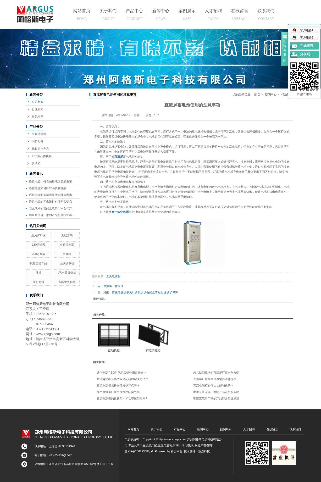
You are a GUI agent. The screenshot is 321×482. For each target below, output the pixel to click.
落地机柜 (114, 350)
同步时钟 (37, 141)
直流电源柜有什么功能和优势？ (213, 385)
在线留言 (240, 14)
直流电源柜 (113, 276)
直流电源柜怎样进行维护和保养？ (118, 385)
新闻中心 (161, 14)
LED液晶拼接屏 (42, 156)
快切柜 (36, 163)
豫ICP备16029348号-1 (139, 451)
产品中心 (134, 14)
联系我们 (266, 14)
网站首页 (82, 14)
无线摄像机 (67, 263)
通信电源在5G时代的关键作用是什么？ (121, 372)
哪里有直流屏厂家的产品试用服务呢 (216, 392)
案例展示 (187, 14)
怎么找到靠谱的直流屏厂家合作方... (51, 208)
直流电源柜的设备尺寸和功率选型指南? (122, 398)
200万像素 (38, 254)
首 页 (257, 94)
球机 (38, 272)
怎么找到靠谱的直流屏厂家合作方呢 (216, 372)
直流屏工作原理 (113, 286)
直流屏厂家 (38, 235)
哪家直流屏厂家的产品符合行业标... (51, 215)
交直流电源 (39, 134)
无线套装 (67, 235)
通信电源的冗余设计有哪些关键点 (50, 201)
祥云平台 (176, 451)
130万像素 (38, 244)
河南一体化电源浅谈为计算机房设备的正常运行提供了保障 (140, 292)
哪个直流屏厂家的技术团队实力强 (118, 392)
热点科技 (204, 451)
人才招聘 (213, 14)
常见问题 (37, 116)
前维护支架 (153, 350)
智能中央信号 (67, 282)
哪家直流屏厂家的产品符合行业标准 (216, 398)
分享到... (306, 54)
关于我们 (108, 14)
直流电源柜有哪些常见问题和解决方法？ (122, 379)
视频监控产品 (40, 148)
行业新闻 (37, 109)
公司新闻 (37, 102)
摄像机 (67, 254)
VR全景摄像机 (67, 272)
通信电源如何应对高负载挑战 (47, 188)
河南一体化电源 (183, 445)
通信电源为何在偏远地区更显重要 (50, 181)
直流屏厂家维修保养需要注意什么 (214, 379)
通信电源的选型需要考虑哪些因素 (50, 195)
